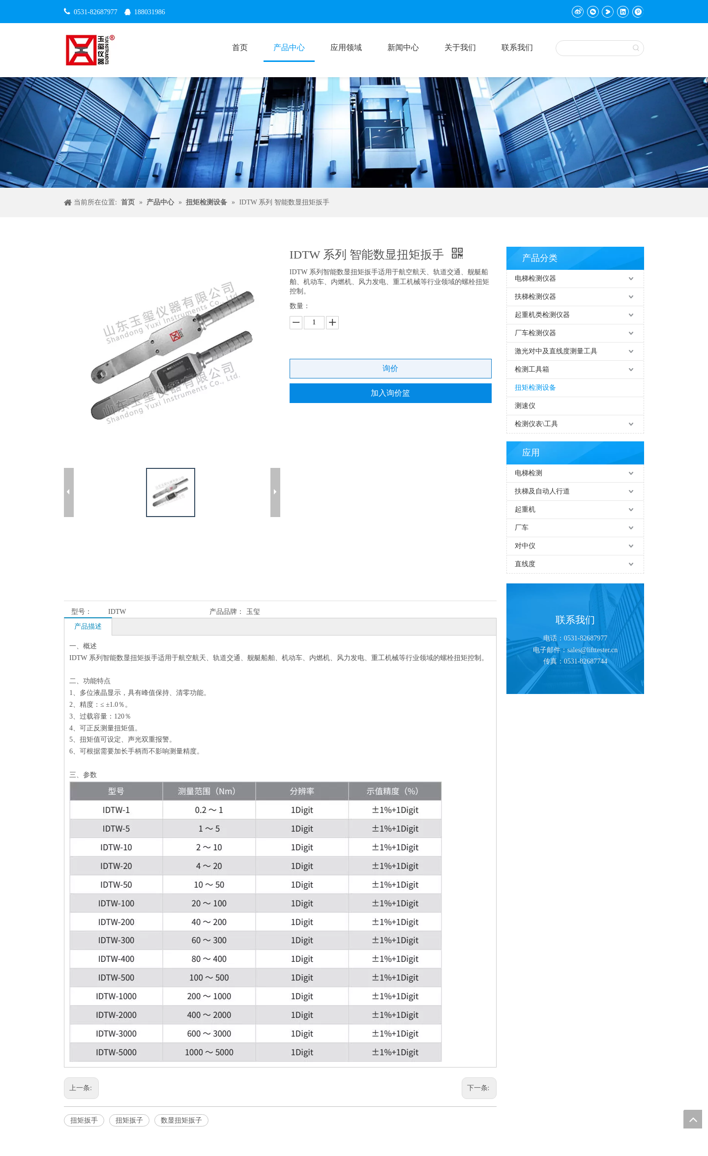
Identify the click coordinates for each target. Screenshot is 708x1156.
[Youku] (607, 11)
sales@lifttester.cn (592, 650)
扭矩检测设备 (535, 387)
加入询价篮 (390, 393)
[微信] (593, 11)
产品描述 (88, 626)
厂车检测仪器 (535, 333)
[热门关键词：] (636, 48)
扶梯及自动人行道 (542, 491)
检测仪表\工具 (536, 424)
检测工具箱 (532, 369)
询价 (390, 368)
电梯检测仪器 (535, 278)
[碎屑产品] (354, 132)
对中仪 (525, 545)
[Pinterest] (637, 11)
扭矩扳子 (129, 1120)
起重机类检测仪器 (542, 314)
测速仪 (525, 405)
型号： (81, 611)
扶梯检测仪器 (535, 296)
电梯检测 (528, 473)
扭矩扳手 (84, 1120)
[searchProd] (592, 48)
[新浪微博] (577, 11)
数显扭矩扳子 (181, 1120)
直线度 (525, 564)
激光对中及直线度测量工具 (556, 351)
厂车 (522, 527)
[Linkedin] (623, 11)
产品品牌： (226, 611)
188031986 (149, 12)
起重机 (525, 509)
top (692, 1119)
